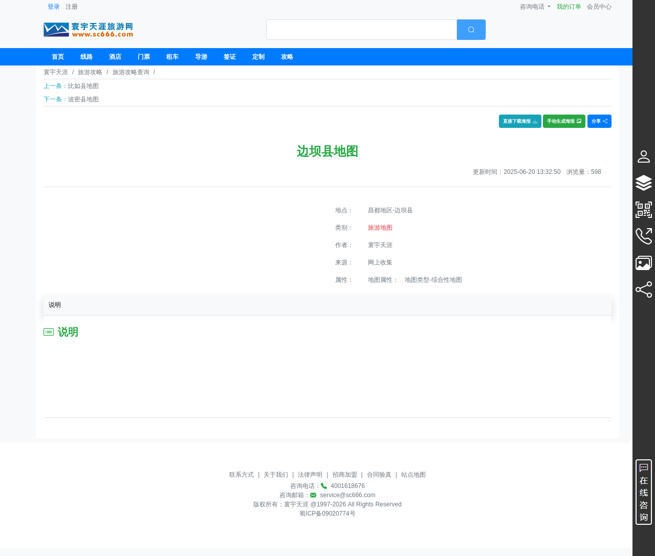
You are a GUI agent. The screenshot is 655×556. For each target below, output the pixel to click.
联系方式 (241, 474)
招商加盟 (345, 474)
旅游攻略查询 (131, 72)
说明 (55, 304)
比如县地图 (83, 86)
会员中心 (599, 6)
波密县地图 (83, 99)
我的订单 (569, 6)
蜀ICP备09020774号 (327, 513)
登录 (54, 6)
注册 (72, 6)
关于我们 (276, 474)
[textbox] (361, 29)
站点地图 (413, 474)
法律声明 (310, 474)
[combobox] (376, 29)
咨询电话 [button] (533, 6)
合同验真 (379, 474)
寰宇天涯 (55, 72)
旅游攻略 (90, 72)
